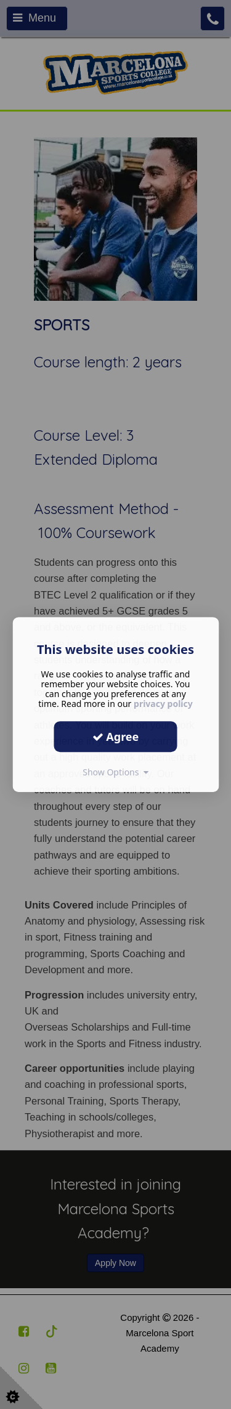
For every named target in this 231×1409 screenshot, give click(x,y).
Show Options (115, 772)
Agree (115, 736)
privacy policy (163, 703)
